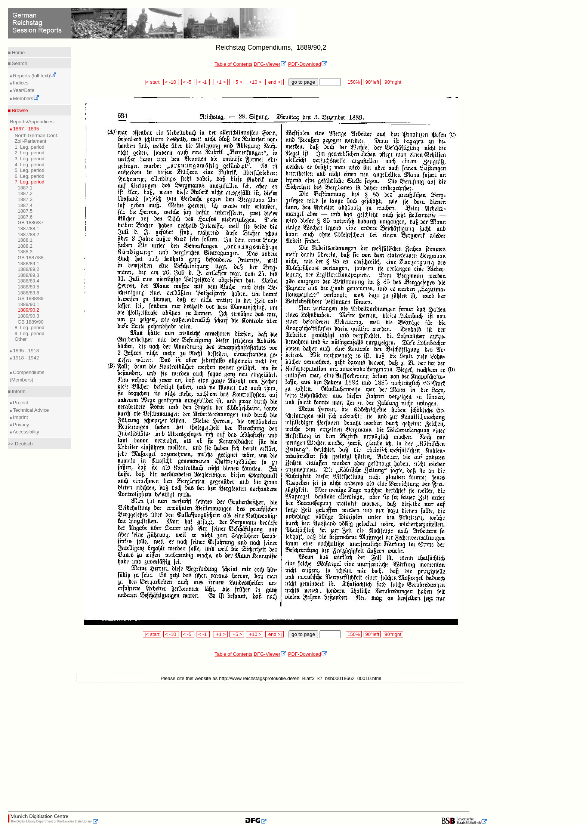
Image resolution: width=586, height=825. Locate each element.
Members (26, 98)
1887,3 (25, 199)
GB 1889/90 (30, 322)
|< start (152, 82)
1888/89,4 (28, 281)
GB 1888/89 (30, 298)
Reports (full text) (34, 75)
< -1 (203, 82)
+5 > (237, 82)
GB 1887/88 (30, 257)
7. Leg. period (29, 182)
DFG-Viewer (270, 64)
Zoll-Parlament (30, 141)
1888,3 (25, 251)
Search (18, 63)
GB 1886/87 (30, 222)
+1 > (220, 82)
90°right (393, 82)
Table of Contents (233, 64)
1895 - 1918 (25, 350)
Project (20, 402)
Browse (19, 110)
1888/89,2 (28, 269)
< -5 (188, 82)
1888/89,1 (28, 263)
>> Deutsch (20, 444)
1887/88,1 (28, 228)
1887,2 (25, 193)
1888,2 (25, 246)
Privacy (20, 424)
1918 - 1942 (25, 358)
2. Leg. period (29, 152)
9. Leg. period (29, 333)
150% (353, 82)
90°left (372, 82)
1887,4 (25, 205)
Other (21, 339)
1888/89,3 (28, 275)
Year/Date (23, 90)
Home (17, 52)
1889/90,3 (28, 316)
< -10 (171, 82)
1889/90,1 (28, 304)
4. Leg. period (29, 164)
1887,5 (25, 211)
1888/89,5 (28, 287)
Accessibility (25, 432)
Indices (20, 83)
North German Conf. (36, 135)
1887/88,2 (28, 234)
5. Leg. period (29, 170)
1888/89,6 (28, 293)
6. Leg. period (29, 176)
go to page (303, 82)
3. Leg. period (29, 158)
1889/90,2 (28, 310)
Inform (17, 391)
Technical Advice (30, 410)
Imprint (20, 417)
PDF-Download (307, 64)
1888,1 (25, 240)
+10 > (254, 82)
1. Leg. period (29, 147)
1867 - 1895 (25, 129)
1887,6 (25, 217)
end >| (274, 82)
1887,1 (25, 188)
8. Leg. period (29, 327)
